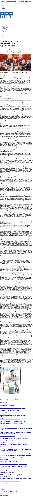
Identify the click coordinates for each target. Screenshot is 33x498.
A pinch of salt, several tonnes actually (10, 481)
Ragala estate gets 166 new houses (9, 447)
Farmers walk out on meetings (8, 436)
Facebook (2, 398)
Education (4, 31)
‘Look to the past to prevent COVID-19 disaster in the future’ (16, 455)
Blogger (24, 399)
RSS (29, 399)
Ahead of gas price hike (6, 426)
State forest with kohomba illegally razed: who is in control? (16, 478)
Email (7, 398)
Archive (3, 6)
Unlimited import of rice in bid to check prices (12, 408)
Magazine (4, 28)
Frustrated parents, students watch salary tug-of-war (14, 438)
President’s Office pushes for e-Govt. (10, 410)
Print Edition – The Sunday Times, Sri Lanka (10, 491)
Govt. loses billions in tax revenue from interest (12, 421)
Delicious (5, 399)
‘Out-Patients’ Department (7, 405)
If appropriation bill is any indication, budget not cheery (15, 453)
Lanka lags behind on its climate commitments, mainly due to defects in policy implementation (16, 450)
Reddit (16, 399)
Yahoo (22, 399)
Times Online (8, 10)
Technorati (19, 399)
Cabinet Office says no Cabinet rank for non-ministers (14, 412)
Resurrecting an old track (7, 472)
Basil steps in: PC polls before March (10, 419)
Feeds (3, 7)
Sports (3, 26)
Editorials (4, 10)
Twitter (5, 398)
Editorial (3, 23)
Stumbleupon (13, 399)
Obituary (3, 30)
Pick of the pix (4, 470)
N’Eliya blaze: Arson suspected (8, 461)
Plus (3, 25)
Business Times (5, 27)
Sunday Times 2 (5, 24)
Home (3, 5)
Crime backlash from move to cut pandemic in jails (13, 464)
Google (9, 399)
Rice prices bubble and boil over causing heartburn (13, 444)
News (2, 38)
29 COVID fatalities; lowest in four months (11, 423)
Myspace (27, 399)
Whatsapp (2, 399)
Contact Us (4, 8)
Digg (7, 399)
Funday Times (4, 29)
